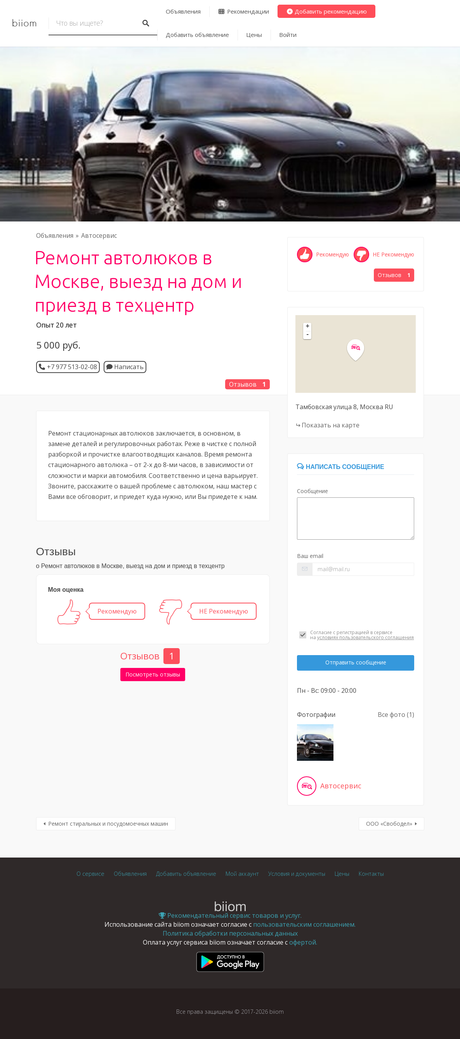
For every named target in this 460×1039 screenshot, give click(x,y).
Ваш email (310, 556)
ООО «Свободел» (389, 823)
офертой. (303, 942)
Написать (125, 367)
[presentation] (355, 602)
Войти (288, 34)
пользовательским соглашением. (304, 924)
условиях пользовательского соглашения (365, 637)
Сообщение (312, 491)
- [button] (308, 335)
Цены (254, 34)
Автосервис (99, 235)
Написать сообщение (340, 467)
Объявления (183, 11)
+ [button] (308, 327)
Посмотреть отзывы (152, 674)
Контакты (371, 873)
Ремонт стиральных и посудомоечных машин (108, 823)
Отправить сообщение (355, 662)
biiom (24, 23)
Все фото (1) (396, 714)
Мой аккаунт (242, 873)
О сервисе (90, 873)
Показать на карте (330, 425)
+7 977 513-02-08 (72, 367)
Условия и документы (296, 873)
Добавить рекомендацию (326, 11)
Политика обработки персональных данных (230, 933)
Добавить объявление (197, 34)
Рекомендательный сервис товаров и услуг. (230, 915)
